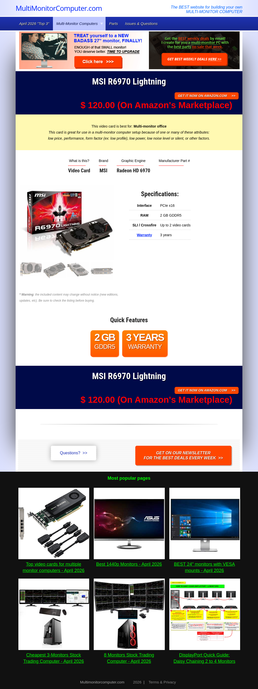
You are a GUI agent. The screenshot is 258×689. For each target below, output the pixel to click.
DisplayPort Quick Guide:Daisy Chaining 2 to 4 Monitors (204, 655)
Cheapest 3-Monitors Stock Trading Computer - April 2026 (53, 655)
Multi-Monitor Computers (79, 23)
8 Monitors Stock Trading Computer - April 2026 (129, 655)
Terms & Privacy (162, 682)
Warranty (144, 235)
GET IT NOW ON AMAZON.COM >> (206, 96)
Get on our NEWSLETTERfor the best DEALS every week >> (183, 455)
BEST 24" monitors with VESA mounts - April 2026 (204, 564)
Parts (113, 23)
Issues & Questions (141, 23)
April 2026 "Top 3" (34, 23)
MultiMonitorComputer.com (59, 8)
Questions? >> (73, 453)
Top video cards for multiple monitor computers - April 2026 (53, 564)
